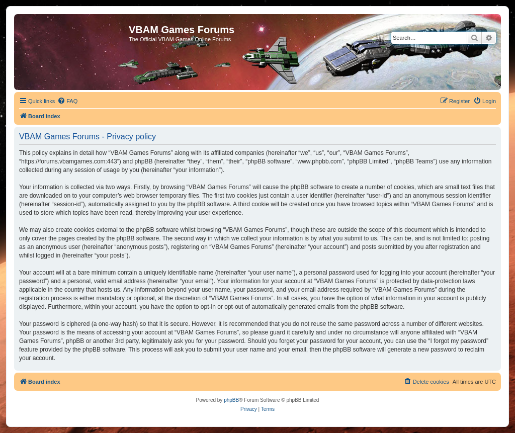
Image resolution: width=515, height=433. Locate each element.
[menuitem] (67, 101)
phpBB (231, 400)
